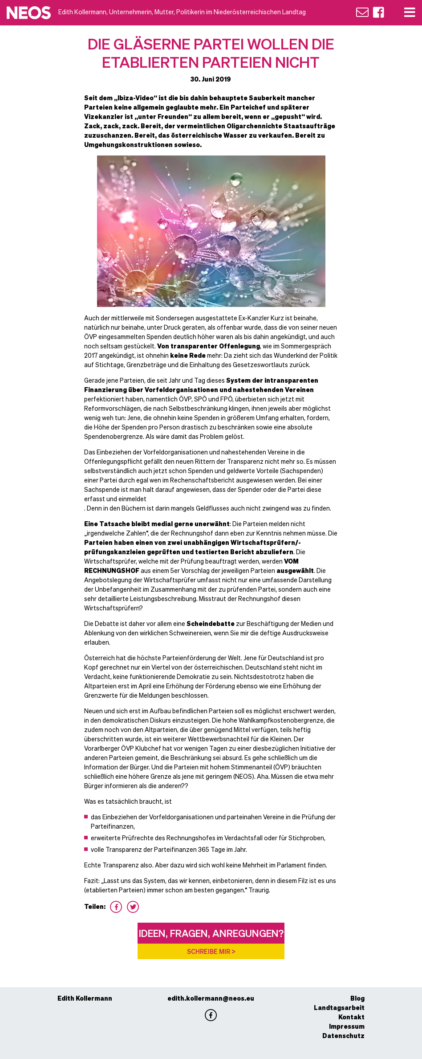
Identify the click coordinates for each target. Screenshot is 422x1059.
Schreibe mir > (211, 951)
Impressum (347, 1026)
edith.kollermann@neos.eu (210, 998)
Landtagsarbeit (339, 1007)
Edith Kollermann (84, 998)
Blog (357, 998)
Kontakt (351, 1017)
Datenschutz (343, 1035)
